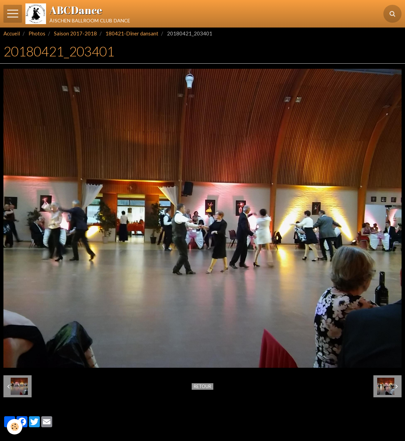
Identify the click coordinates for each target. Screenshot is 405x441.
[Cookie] (14, 426)
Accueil (11, 33)
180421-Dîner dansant (131, 33)
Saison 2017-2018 (75, 33)
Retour (202, 386)
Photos (37, 33)
